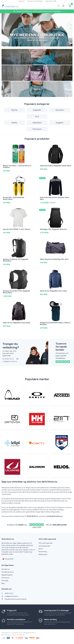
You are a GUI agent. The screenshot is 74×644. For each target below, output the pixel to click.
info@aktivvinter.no (10, 594)
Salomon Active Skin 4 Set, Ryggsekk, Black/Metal (16, 290)
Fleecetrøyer (37, 129)
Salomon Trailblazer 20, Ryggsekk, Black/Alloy (15, 259)
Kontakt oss (6, 567)
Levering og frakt (44, 544)
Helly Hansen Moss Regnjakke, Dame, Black (55, 166)
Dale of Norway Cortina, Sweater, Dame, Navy (54, 198)
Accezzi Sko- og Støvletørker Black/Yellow (13, 198)
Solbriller (14, 123)
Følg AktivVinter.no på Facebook (14, 597)
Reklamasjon (43, 552)
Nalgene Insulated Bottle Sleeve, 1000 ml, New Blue (55, 322)
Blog (3, 581)
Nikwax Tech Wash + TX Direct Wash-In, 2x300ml (17, 166)
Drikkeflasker (37, 123)
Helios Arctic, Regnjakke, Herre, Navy (53, 289)
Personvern (5, 576)
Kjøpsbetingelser (7, 573)
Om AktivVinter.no (8, 570)
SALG (37, 116)
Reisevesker (59, 110)
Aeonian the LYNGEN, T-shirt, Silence (16, 228)
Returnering (43, 549)
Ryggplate (59, 123)
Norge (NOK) (8, 557)
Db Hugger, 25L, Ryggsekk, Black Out (53, 228)
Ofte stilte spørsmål (45, 541)
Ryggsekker (37, 110)
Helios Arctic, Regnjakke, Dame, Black (16, 321)
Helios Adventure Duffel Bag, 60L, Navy (54, 258)
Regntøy (14, 110)
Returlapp (5, 579)
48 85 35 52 (7, 591)
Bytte (41, 547)
